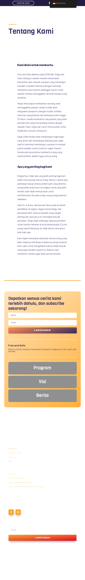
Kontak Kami (23, 3)
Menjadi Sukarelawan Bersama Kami (27, 486)
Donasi (12, 473)
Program (13, 456)
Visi (10, 460)
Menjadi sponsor (17, 477)
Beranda (13, 447)
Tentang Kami (15, 452)
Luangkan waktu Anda (20, 481)
